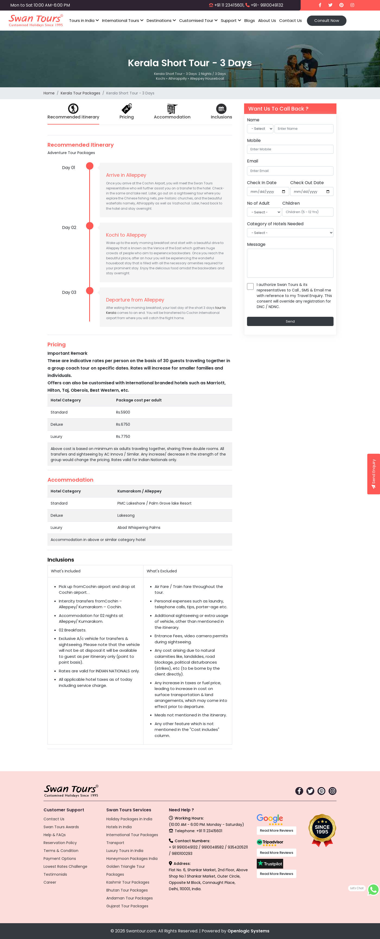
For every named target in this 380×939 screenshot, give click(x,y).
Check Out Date (307, 183)
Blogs (249, 20)
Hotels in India (119, 827)
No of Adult (258, 203)
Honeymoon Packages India (132, 858)
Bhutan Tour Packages (127, 890)
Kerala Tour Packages (80, 93)
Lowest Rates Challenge (65, 866)
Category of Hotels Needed (275, 224)
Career (50, 882)
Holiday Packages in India (129, 819)
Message (256, 244)
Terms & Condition (61, 850)
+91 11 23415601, (229, 5)
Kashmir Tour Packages (127, 882)
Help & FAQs (55, 834)
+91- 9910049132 (267, 5)
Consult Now (326, 20)
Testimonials (55, 874)
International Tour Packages (132, 834)
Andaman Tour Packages (129, 898)
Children (291, 203)
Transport (115, 842)
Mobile (254, 140)
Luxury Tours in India (124, 850)
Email (252, 161)
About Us (267, 20)
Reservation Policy (60, 842)
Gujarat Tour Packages (127, 906)
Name (253, 120)
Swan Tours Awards (61, 827)
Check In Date (262, 183)
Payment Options (60, 858)
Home (49, 93)
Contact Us (290, 20)
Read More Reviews (276, 830)
